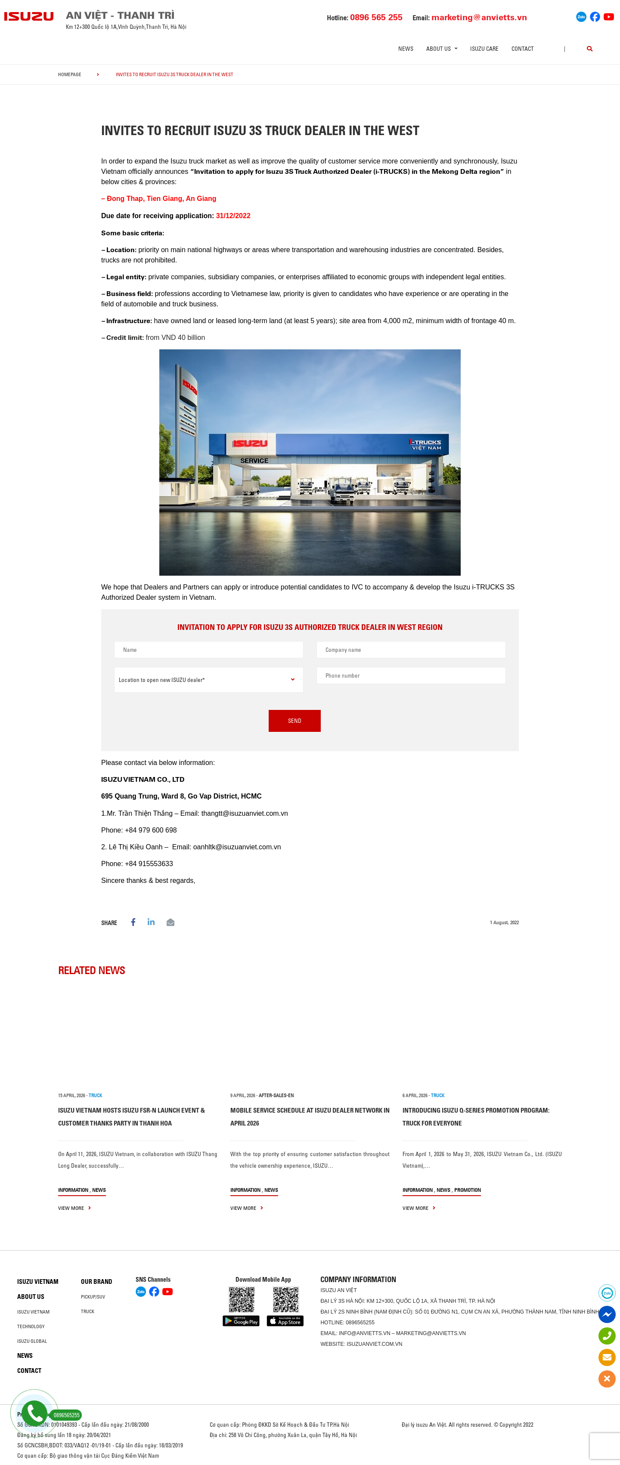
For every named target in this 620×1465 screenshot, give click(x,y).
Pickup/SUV (93, 1297)
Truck (87, 1311)
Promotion (467, 1190)
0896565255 (360, 1323)
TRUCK (95, 1095)
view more (74, 1208)
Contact (523, 48)
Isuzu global (32, 1341)
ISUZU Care (484, 48)
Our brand (96, 1282)
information (73, 1190)
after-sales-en (276, 1095)
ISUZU (328, 1290)
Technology (31, 1326)
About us (30, 1297)
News (405, 48)
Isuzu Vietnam (38, 1282)
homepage (69, 74)
